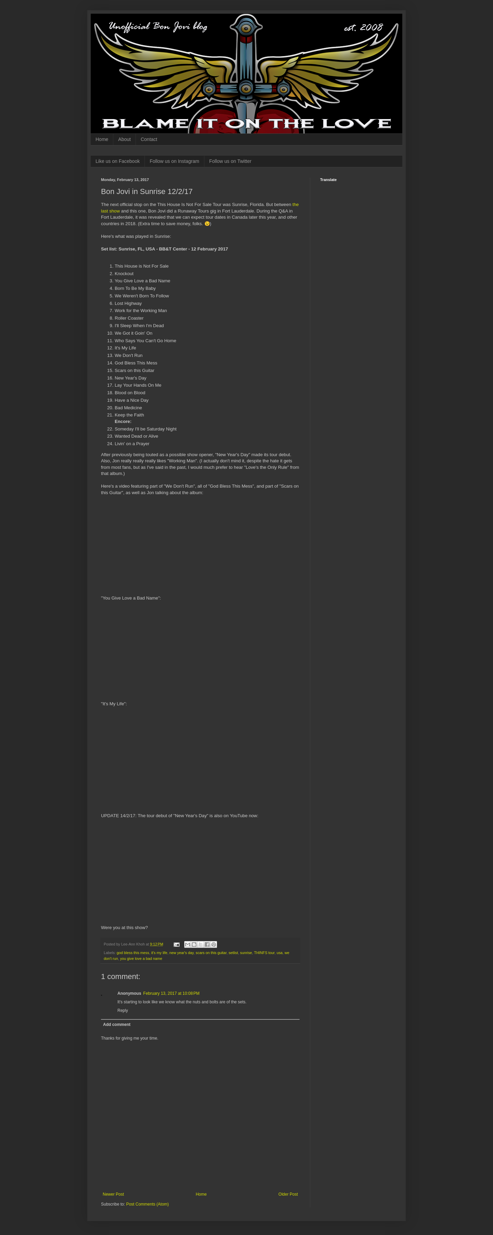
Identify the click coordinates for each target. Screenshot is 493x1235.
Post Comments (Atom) (147, 1204)
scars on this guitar (211, 953)
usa (279, 953)
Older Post (288, 1194)
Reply (122, 1010)
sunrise (246, 953)
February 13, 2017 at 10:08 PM (171, 993)
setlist (233, 953)
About (124, 139)
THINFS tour (264, 953)
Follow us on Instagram (174, 161)
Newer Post (113, 1194)
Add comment (116, 1024)
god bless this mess (133, 953)
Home (102, 139)
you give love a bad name (141, 958)
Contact (149, 139)
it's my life (159, 953)
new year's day (181, 953)
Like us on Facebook (118, 161)
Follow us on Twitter (230, 161)
